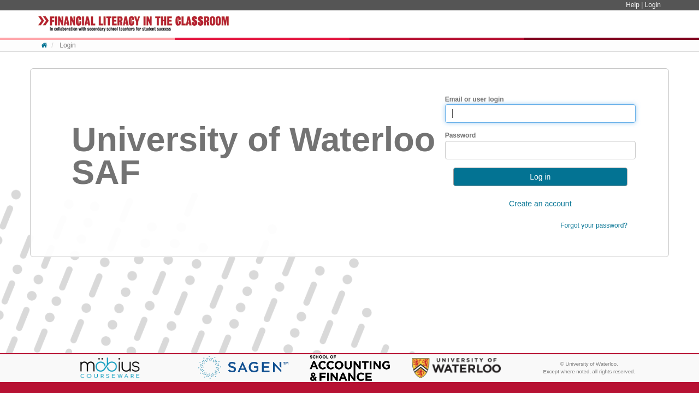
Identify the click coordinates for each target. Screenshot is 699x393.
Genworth (243, 367)
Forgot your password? (593, 225)
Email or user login (474, 99)
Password (460, 135)
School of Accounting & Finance (350, 368)
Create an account (540, 203)
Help (633, 5)
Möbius (110, 368)
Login (653, 5)
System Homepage (133, 24)
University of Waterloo (456, 368)
